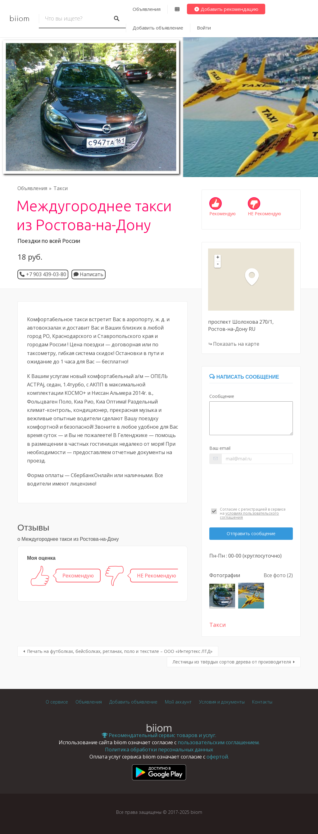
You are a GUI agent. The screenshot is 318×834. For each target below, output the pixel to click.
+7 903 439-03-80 (46, 274)
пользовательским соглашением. (219, 742)
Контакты (262, 702)
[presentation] (251, 484)
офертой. (218, 756)
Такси (60, 188)
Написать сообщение (244, 377)
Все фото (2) (278, 575)
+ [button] (218, 258)
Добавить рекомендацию (226, 9)
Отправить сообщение (251, 533)
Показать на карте (236, 343)
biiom (19, 18)
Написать (88, 274)
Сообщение (221, 396)
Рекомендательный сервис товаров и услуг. (159, 735)
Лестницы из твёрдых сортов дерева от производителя (232, 662)
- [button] (218, 264)
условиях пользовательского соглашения (249, 515)
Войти (204, 28)
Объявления (147, 9)
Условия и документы (222, 702)
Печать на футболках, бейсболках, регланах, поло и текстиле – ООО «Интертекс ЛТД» (119, 651)
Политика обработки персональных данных (159, 749)
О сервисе (57, 702)
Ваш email (219, 448)
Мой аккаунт (178, 702)
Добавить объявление (158, 28)
